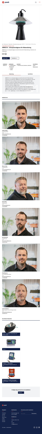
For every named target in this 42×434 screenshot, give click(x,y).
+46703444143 (4, 313)
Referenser (4, 417)
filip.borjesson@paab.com (6, 276)
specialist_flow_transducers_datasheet (24, 65)
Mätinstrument (6, 44)
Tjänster (3, 414)
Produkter (4, 413)
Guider (3, 418)
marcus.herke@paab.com (6, 169)
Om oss (3, 416)
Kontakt (3, 421)
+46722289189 (4, 206)
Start (2, 44)
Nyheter (3, 420)
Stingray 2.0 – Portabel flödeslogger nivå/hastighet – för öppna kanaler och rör (10, 381)
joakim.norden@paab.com (6, 133)
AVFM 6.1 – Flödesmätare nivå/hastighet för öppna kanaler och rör (10, 364)
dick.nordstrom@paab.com (6, 240)
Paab (5, 2)
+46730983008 (4, 135)
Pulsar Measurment (35, 66)
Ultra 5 (4, 349)
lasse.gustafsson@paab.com (7, 312)
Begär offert (5, 58)
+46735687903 (4, 170)
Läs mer (20, 392)
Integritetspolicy (8, 427)
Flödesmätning (10, 44)
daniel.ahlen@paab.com (6, 205)
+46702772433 (4, 242)
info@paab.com (15, 424)
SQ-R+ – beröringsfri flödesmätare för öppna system (10, 334)
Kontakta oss (14, 58)
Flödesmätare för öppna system (17, 44)
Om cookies (4, 427)
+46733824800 (4, 277)
